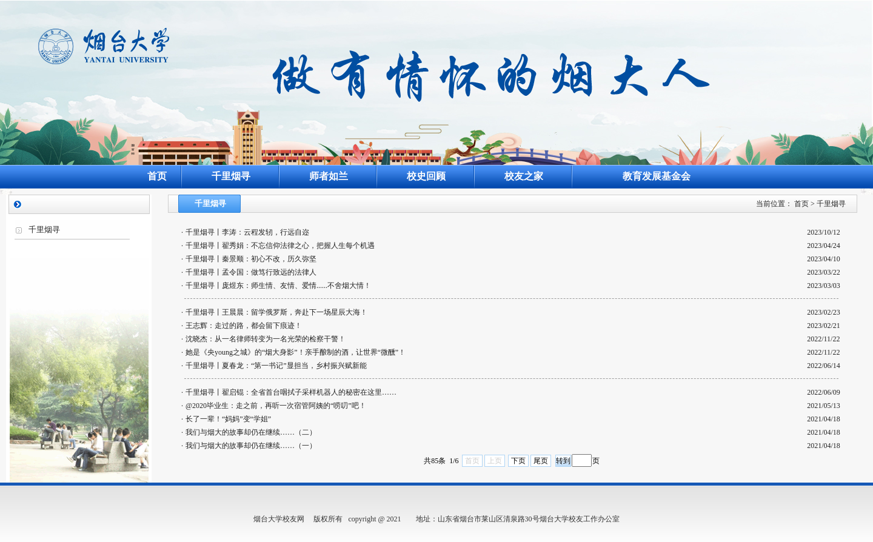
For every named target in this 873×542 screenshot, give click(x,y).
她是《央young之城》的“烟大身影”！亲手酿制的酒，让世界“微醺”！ (296, 352)
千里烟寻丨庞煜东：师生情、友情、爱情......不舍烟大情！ (278, 285)
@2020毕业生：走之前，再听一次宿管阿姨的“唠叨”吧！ (276, 405)
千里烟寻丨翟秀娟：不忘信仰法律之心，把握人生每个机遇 (280, 245)
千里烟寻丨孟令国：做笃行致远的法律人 (251, 272)
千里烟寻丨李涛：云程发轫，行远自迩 (247, 232)
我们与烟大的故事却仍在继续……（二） (251, 432)
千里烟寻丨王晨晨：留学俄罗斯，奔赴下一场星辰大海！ (276, 312)
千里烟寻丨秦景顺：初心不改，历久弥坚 (251, 259)
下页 (518, 461)
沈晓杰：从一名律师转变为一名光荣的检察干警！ (266, 339)
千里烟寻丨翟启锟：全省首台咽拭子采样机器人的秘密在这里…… (291, 392)
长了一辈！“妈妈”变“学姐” (228, 419)
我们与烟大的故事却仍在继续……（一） (251, 445)
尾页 (541, 461)
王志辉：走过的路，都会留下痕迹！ (244, 325)
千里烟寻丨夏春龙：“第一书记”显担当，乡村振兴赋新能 (276, 365)
